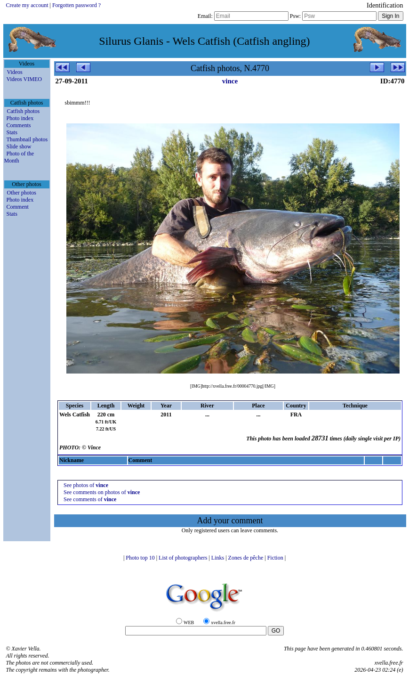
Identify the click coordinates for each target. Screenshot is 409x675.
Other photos (21, 192)
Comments (19, 125)
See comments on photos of (102, 492)
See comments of (90, 499)
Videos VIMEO (24, 79)
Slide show (19, 146)
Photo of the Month (19, 157)
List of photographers (184, 557)
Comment (18, 206)
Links (218, 557)
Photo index (20, 118)
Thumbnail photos (27, 139)
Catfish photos (23, 111)
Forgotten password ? (76, 5)
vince (230, 81)
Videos (15, 72)
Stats (12, 132)
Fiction (276, 557)
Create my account (27, 5)
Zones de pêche (246, 557)
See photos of (86, 485)
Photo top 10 (141, 557)
